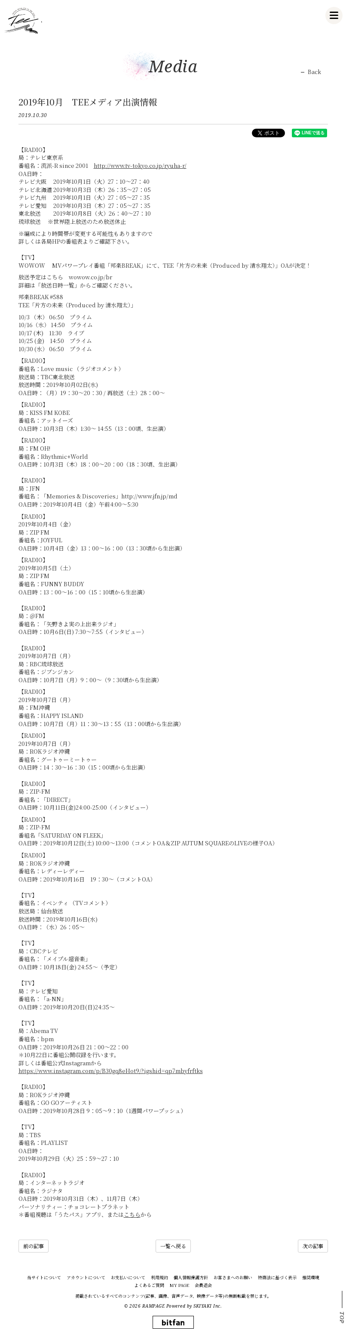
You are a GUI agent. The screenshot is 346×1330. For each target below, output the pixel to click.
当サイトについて (44, 1277)
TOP (342, 1317)
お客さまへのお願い (233, 1277)
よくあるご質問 (149, 1285)
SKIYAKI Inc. (207, 1306)
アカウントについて (86, 1277)
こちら (132, 1214)
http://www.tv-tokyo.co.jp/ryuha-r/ (140, 165)
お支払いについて (128, 1277)
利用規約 (159, 1277)
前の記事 (33, 1246)
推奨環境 (310, 1277)
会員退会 (203, 1285)
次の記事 (313, 1246)
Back (314, 72)
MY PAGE (179, 1285)
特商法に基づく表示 (277, 1277)
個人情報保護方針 (191, 1277)
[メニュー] (334, 15)
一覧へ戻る (173, 1246)
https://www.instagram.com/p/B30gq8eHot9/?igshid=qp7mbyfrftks (110, 1071)
